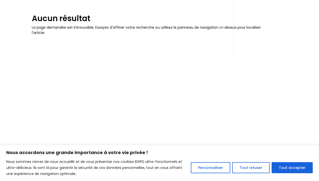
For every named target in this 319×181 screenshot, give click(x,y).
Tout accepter (292, 167)
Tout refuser (251, 167)
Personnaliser (210, 167)
